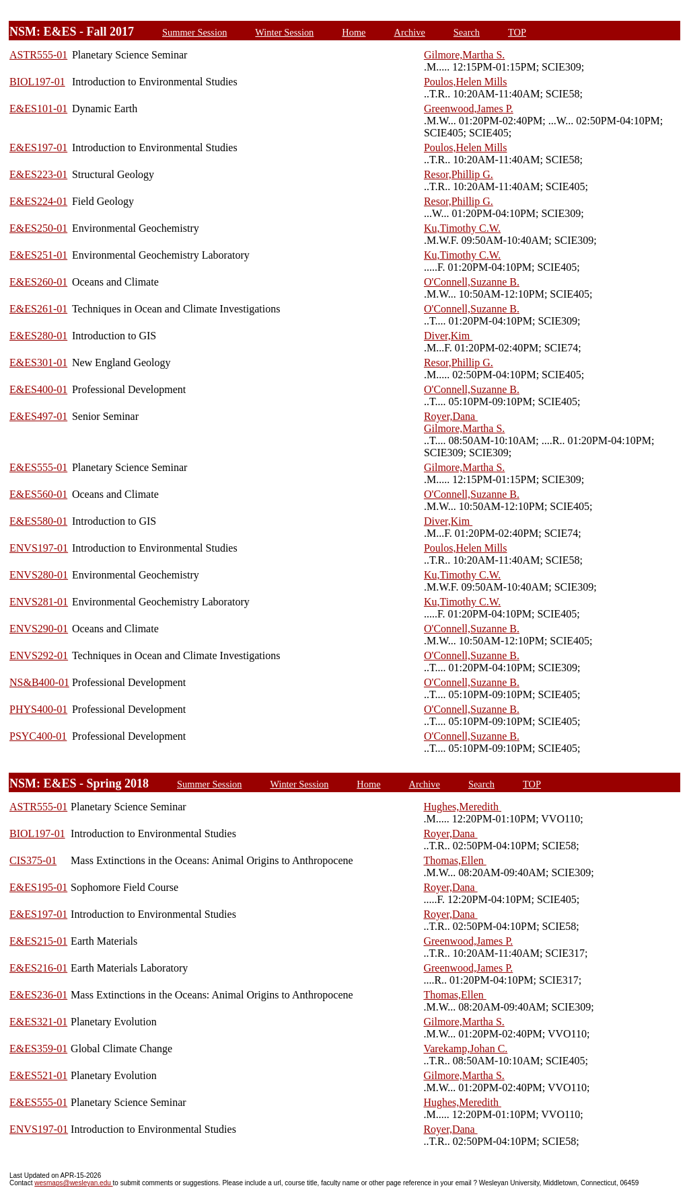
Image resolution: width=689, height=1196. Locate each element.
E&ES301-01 (38, 362)
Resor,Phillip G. (458, 174)
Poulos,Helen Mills (465, 81)
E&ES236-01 (38, 994)
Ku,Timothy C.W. (462, 228)
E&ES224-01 (38, 201)
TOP (517, 32)
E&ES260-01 (38, 282)
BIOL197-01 (37, 81)
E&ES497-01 (38, 416)
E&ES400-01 (38, 389)
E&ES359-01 (38, 1048)
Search (467, 32)
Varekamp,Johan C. (465, 1048)
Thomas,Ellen (454, 860)
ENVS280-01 (38, 575)
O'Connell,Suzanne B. (471, 282)
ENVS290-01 (38, 628)
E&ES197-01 (38, 147)
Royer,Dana (451, 416)
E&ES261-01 (38, 308)
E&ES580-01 (38, 521)
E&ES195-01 (38, 887)
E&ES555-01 (38, 467)
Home (353, 32)
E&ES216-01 (38, 968)
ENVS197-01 (38, 548)
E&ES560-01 (38, 494)
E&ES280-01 (38, 335)
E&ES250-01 (38, 228)
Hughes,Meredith (462, 806)
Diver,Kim (448, 335)
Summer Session (194, 32)
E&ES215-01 (38, 941)
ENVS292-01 (38, 655)
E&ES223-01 (38, 174)
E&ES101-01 (38, 108)
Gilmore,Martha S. (464, 54)
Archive (409, 32)
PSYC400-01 (38, 736)
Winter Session (284, 32)
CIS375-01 (33, 860)
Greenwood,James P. (468, 108)
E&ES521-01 (38, 1075)
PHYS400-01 (38, 709)
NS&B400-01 (39, 682)
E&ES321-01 (38, 1021)
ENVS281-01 (38, 601)
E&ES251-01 (38, 255)
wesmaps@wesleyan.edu (73, 1183)
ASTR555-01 (38, 54)
